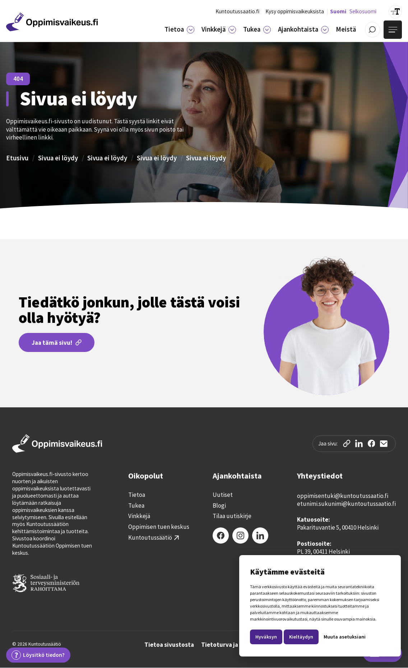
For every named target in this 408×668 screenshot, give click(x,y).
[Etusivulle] (52, 22)
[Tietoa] (190, 29)
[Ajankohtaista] (324, 29)
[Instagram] (240, 535)
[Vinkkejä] (232, 29)
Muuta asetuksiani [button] (345, 636)
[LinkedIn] (260, 535)
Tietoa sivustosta (169, 645)
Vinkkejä (139, 516)
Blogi (219, 506)
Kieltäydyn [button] (301, 636)
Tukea (136, 506)
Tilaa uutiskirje (232, 516)
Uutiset (223, 495)
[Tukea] (266, 29)
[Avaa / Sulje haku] (372, 29)
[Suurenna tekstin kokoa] (395, 11)
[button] (179, 29)
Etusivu (17, 158)
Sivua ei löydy (58, 158)
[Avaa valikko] (393, 29)
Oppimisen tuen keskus (158, 527)
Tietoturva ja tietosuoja (235, 645)
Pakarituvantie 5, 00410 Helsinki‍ (338, 527)
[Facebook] (221, 535)
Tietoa (136, 495)
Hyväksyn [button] (266, 636)
